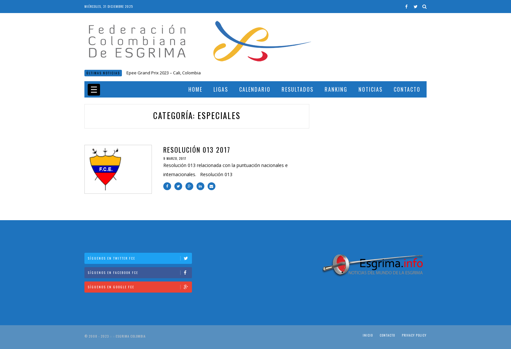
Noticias (370, 89)
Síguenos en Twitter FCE (140, 258)
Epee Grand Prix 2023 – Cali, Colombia (163, 73)
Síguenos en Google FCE (140, 286)
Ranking (336, 89)
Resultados (298, 89)
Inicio (368, 335)
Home (195, 89)
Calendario (254, 89)
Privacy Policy (414, 335)
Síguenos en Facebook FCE (140, 272)
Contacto (407, 89)
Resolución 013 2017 (196, 150)
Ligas (220, 89)
